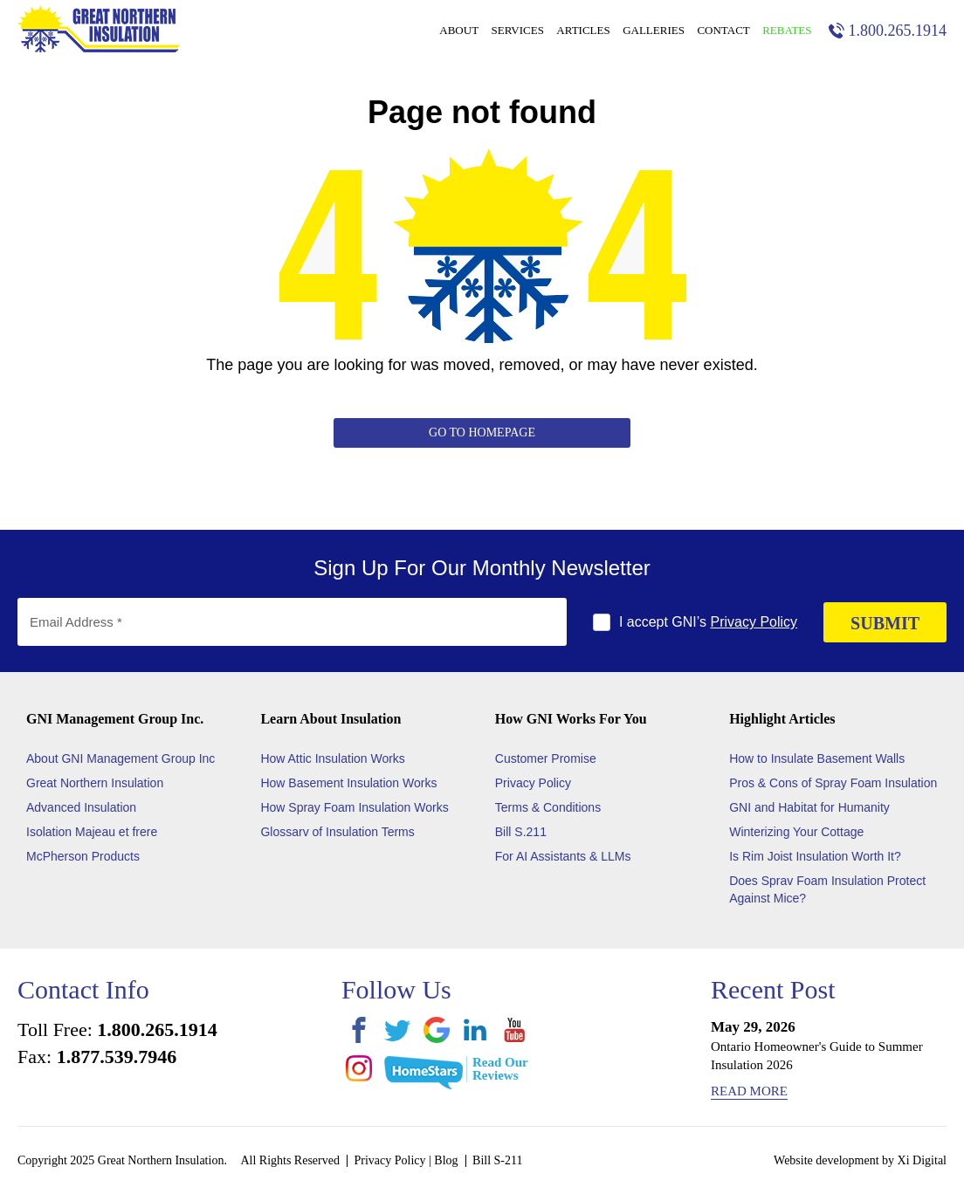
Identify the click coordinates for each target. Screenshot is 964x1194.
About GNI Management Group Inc (120, 758)
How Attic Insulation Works (332, 758)
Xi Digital (922, 1160)
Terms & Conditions (548, 807)
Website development (826, 1160)
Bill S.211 (521, 832)
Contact (723, 30)
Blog (446, 1160)
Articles (582, 30)
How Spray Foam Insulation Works (354, 807)
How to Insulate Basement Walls (817, 758)
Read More (749, 1091)
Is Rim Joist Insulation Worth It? (815, 856)
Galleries (654, 30)
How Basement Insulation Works (348, 783)
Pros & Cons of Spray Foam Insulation (833, 783)
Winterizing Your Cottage (796, 832)
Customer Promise (545, 758)
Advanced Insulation (81, 807)
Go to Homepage (482, 432)
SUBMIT (884, 623)
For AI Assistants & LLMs (563, 856)
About (459, 30)
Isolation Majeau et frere (91, 832)
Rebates (786, 30)
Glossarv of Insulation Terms (337, 832)
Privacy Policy (754, 621)
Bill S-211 (497, 1160)
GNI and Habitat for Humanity (809, 807)
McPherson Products (83, 856)
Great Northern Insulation (94, 783)
